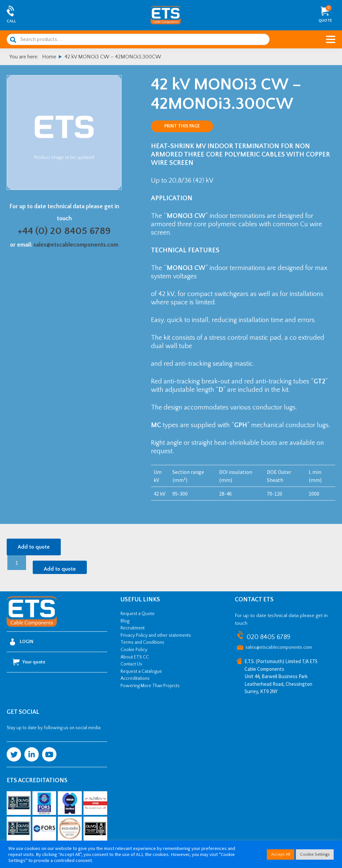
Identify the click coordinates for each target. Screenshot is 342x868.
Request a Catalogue (141, 671)
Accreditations (135, 678)
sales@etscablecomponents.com (75, 245)
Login (21, 641)
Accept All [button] (280, 854)
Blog (125, 621)
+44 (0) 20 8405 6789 (64, 231)
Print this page (182, 126)
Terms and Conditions (142, 642)
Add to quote (34, 547)
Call (11, 21)
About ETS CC (135, 657)
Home (49, 57)
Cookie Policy (134, 649)
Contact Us (131, 664)
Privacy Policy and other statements (156, 635)
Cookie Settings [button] (315, 854)
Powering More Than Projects (150, 685)
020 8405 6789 (268, 637)
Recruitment (133, 628)
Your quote (29, 662)
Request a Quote (138, 613)
